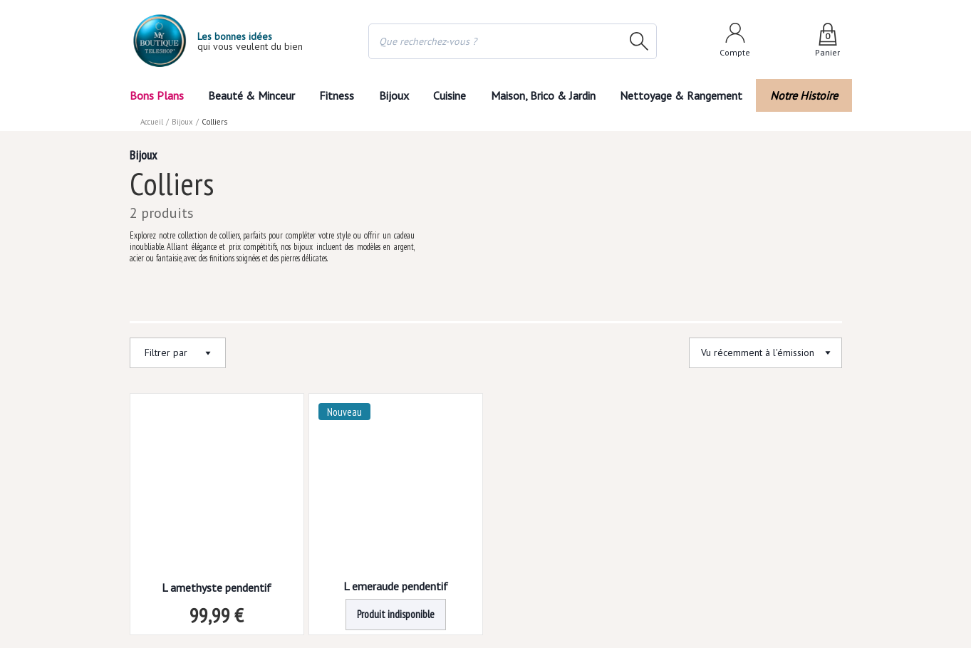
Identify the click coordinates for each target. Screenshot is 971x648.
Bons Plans (157, 95)
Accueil (152, 121)
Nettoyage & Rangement (686, 95)
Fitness (334, 95)
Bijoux (392, 95)
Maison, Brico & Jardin (550, 95)
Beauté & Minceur (249, 95)
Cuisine (452, 95)
